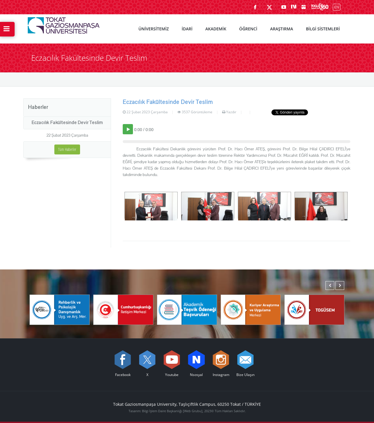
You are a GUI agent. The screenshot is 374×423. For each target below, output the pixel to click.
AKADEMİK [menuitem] (215, 29)
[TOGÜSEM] (314, 309)
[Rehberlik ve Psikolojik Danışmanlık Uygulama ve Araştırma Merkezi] (59, 309)
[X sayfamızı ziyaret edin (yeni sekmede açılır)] (269, 7)
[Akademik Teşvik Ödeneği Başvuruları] (187, 309)
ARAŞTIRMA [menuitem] (281, 29)
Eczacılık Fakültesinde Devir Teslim (67, 123)
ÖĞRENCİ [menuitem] (248, 29)
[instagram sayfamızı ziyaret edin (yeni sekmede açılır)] (304, 7)
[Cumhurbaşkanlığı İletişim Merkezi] (123, 309)
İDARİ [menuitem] (187, 29)
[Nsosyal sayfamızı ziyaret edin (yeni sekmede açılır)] (293, 7)
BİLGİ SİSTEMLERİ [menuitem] (323, 29)
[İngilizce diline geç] (335, 7)
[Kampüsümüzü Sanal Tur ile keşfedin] (319, 7)
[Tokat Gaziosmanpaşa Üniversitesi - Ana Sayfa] (64, 24)
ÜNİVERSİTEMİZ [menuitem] (153, 29)
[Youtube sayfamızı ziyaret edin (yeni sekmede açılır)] (284, 7)
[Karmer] (250, 309)
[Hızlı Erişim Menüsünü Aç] (7, 29)
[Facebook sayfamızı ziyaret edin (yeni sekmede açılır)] (255, 7)
